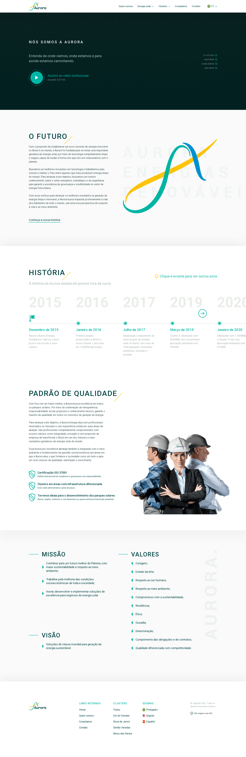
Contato (83, 727)
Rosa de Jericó (121, 721)
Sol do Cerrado (121, 715)
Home (82, 709)
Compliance (85, 721)
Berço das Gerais (122, 733)
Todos (116, 709)
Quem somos (86, 715)
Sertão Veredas (121, 727)
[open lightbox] (58, 78)
